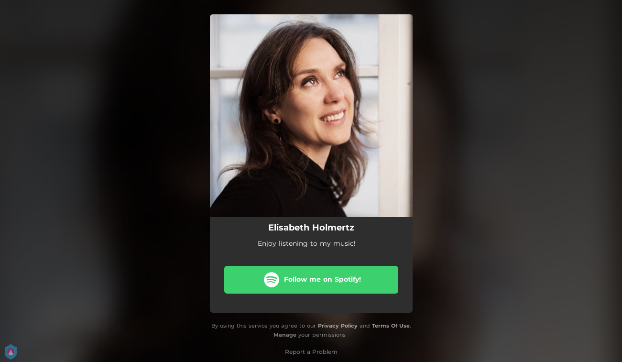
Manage (284, 334)
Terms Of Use (391, 325)
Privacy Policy (338, 325)
